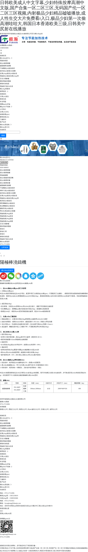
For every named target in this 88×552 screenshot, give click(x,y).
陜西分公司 (23, 409)
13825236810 (14, 495)
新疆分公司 (4, 409)
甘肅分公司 (45, 409)
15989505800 (4, 48)
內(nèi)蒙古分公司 (34, 409)
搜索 (3, 135)
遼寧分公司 (53, 409)
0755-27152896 (5, 244)
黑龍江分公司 (13, 409)
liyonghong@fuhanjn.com (13, 503)
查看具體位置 (4, 508)
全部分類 (4, 162)
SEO (1, 511)
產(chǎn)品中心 (22, 147)
